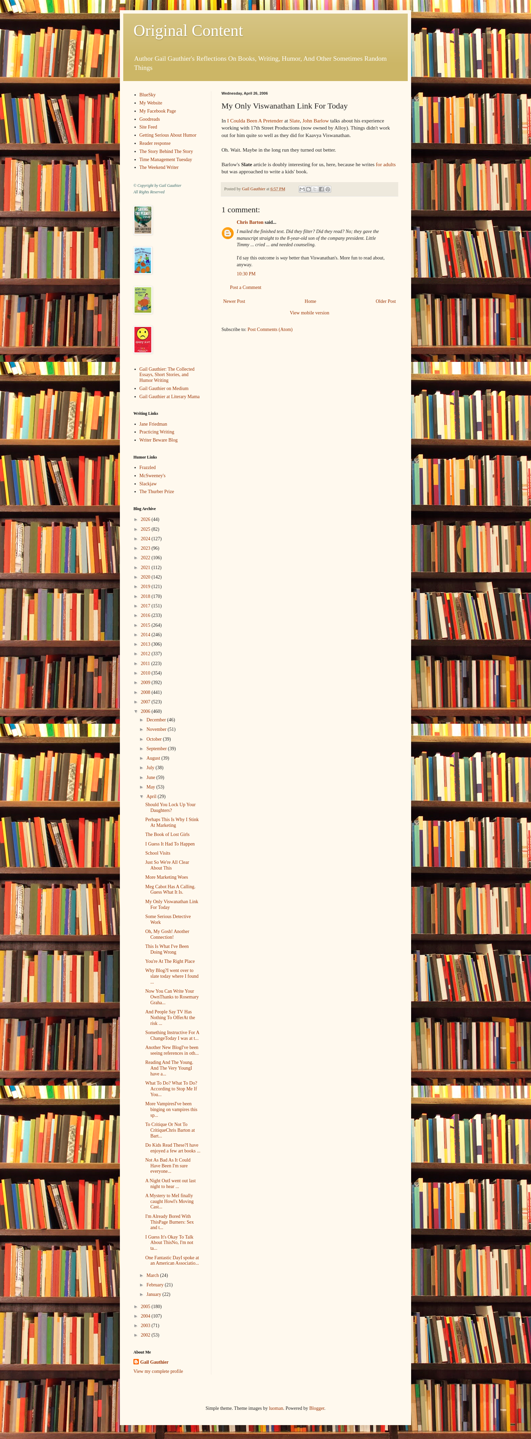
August (153, 758)
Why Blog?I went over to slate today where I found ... (171, 976)
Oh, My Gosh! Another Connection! (167, 934)
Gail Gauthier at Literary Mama (170, 396)
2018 (146, 596)
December (156, 719)
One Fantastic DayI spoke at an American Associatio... (172, 1260)
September (157, 748)
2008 (146, 692)
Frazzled (148, 467)
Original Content (188, 30)
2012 (146, 653)
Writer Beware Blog (159, 440)
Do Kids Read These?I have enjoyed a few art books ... (172, 1148)
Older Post (386, 301)
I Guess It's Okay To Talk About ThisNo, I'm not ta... (169, 1242)
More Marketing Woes (166, 877)
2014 (146, 634)
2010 (146, 673)
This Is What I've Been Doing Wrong (167, 949)
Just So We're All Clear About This (167, 865)
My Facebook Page (158, 111)
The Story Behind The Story (166, 151)
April (151, 796)
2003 (146, 1325)
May (151, 787)
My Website (151, 102)
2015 (146, 625)
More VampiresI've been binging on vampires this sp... (171, 1109)
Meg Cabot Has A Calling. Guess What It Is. (170, 889)
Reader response (155, 143)
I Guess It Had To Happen (170, 844)
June (151, 777)
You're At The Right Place (170, 961)
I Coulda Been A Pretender (255, 120)
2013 (146, 644)
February (155, 1284)
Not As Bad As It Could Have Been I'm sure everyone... (167, 1166)
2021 (146, 567)
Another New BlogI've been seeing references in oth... (172, 1050)
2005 (146, 1306)
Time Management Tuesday (166, 159)
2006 (146, 711)
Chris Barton (250, 222)
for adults (386, 164)
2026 (146, 519)
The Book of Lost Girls (167, 834)
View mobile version (310, 312)
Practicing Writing (157, 431)
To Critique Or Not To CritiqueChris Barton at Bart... (170, 1130)
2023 (146, 548)
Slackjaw (148, 483)
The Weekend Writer (159, 167)
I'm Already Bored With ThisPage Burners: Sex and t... (169, 1222)
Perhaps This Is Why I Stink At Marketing (172, 822)
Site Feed (148, 127)
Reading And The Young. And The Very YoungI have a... (169, 1068)
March (153, 1275)
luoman (276, 1408)
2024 (146, 538)
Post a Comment (245, 287)
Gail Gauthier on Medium (164, 388)
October (154, 739)
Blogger (316, 1408)
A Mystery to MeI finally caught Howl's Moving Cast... (169, 1201)
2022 (146, 557)
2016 (146, 615)
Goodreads (150, 119)
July (150, 767)
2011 (146, 663)
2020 (146, 577)
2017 (146, 605)
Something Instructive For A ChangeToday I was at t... (172, 1035)
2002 (146, 1335)
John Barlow (315, 120)
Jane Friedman (153, 424)
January (154, 1294)
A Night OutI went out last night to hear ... (170, 1183)
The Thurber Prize (157, 491)
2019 (146, 586)
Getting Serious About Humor (168, 135)
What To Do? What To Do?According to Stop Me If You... (171, 1089)
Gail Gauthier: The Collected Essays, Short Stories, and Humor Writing (167, 375)
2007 (146, 701)
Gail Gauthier (154, 1362)
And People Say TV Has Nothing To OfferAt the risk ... (170, 1017)
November (157, 729)
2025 (146, 529)
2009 (146, 682)
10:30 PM (246, 273)
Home (310, 301)
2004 (146, 1316)
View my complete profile (158, 1371)
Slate (294, 120)
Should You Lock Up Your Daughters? (170, 807)
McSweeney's (153, 475)
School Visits (157, 853)
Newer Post (234, 301)
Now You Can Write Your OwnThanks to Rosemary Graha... (172, 997)
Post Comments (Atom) (270, 329)
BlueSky (148, 94)
